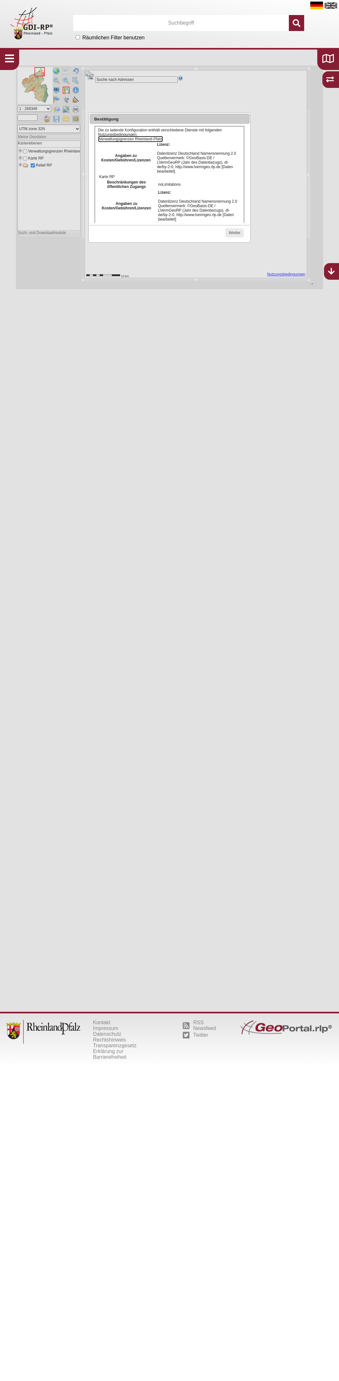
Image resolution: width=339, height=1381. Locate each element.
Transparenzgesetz (114, 1045)
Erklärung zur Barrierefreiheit (110, 1054)
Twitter (195, 1035)
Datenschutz (107, 1034)
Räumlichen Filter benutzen (113, 37)
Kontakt (101, 1022)
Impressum (105, 1028)
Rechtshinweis (109, 1039)
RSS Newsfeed (199, 1025)
